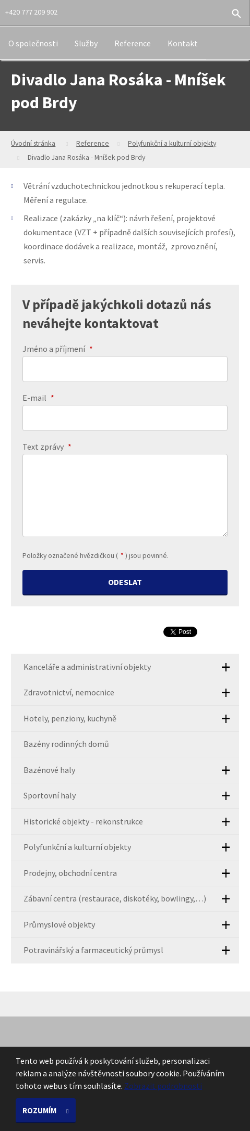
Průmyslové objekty (131, 924)
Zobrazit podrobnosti (163, 1086)
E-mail (38, 397)
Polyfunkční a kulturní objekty (172, 143)
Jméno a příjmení (57, 349)
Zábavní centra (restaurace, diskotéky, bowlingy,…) (131, 899)
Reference (132, 43)
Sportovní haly (131, 796)
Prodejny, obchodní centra (131, 873)
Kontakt (183, 43)
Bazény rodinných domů (66, 744)
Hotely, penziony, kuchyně (131, 718)
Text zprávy (47, 446)
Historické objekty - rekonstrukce (131, 821)
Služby (86, 43)
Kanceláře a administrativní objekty (131, 667)
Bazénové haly (131, 770)
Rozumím (40, 1110)
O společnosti (33, 43)
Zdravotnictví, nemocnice (131, 693)
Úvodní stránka (33, 143)
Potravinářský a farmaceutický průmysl (131, 950)
